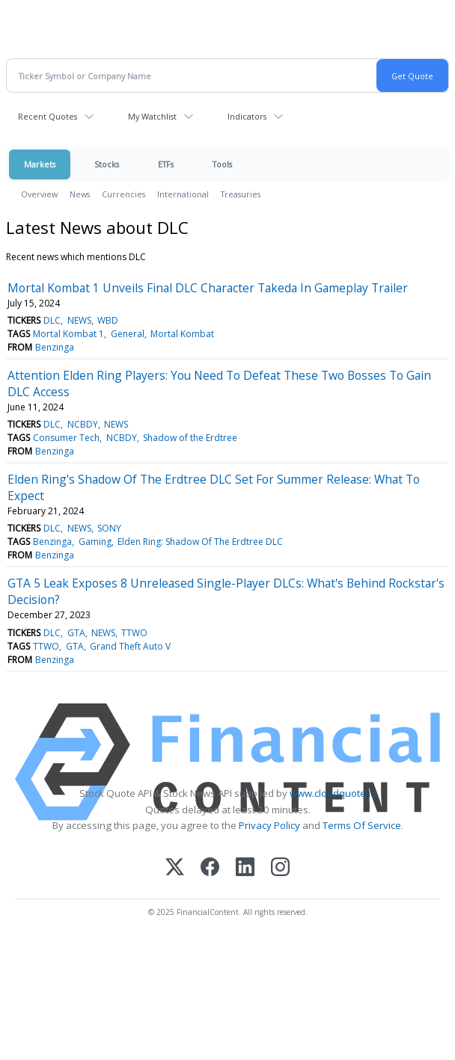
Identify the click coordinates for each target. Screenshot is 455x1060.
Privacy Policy (269, 825)
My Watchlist (152, 116)
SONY (109, 528)
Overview (39, 194)
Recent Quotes (47, 116)
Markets (39, 164)
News (80, 194)
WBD (107, 320)
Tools (222, 164)
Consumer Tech (66, 437)
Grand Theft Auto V (130, 646)
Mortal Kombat (182, 333)
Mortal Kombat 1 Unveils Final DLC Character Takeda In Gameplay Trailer (207, 288)
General (127, 333)
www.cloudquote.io (333, 793)
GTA (76, 632)
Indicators (247, 116)
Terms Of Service (362, 825)
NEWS (79, 320)
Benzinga (54, 347)
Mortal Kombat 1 (68, 333)
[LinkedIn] (245, 868)
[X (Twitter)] (174, 868)
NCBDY (82, 424)
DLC (52, 320)
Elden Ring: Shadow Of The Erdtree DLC (200, 541)
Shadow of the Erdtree (190, 437)
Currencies (123, 194)
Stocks (106, 164)
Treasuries (240, 194)
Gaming (95, 541)
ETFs (166, 164)
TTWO (134, 632)
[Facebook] (210, 868)
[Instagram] (280, 868)
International (183, 194)
